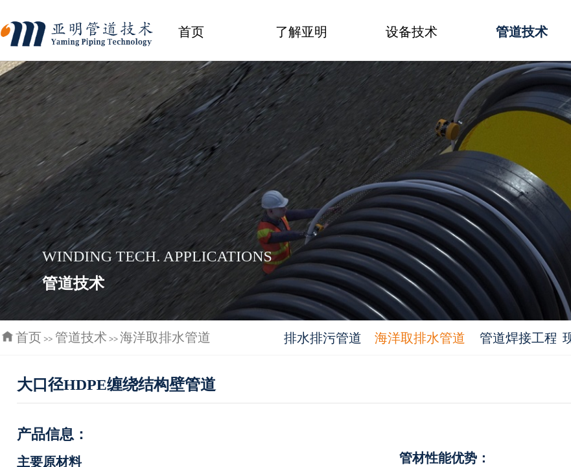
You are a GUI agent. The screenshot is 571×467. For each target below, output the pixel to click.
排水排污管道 (323, 338)
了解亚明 (301, 32)
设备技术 (411, 32)
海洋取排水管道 (165, 337)
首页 (191, 32)
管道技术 (81, 337)
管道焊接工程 (518, 338)
